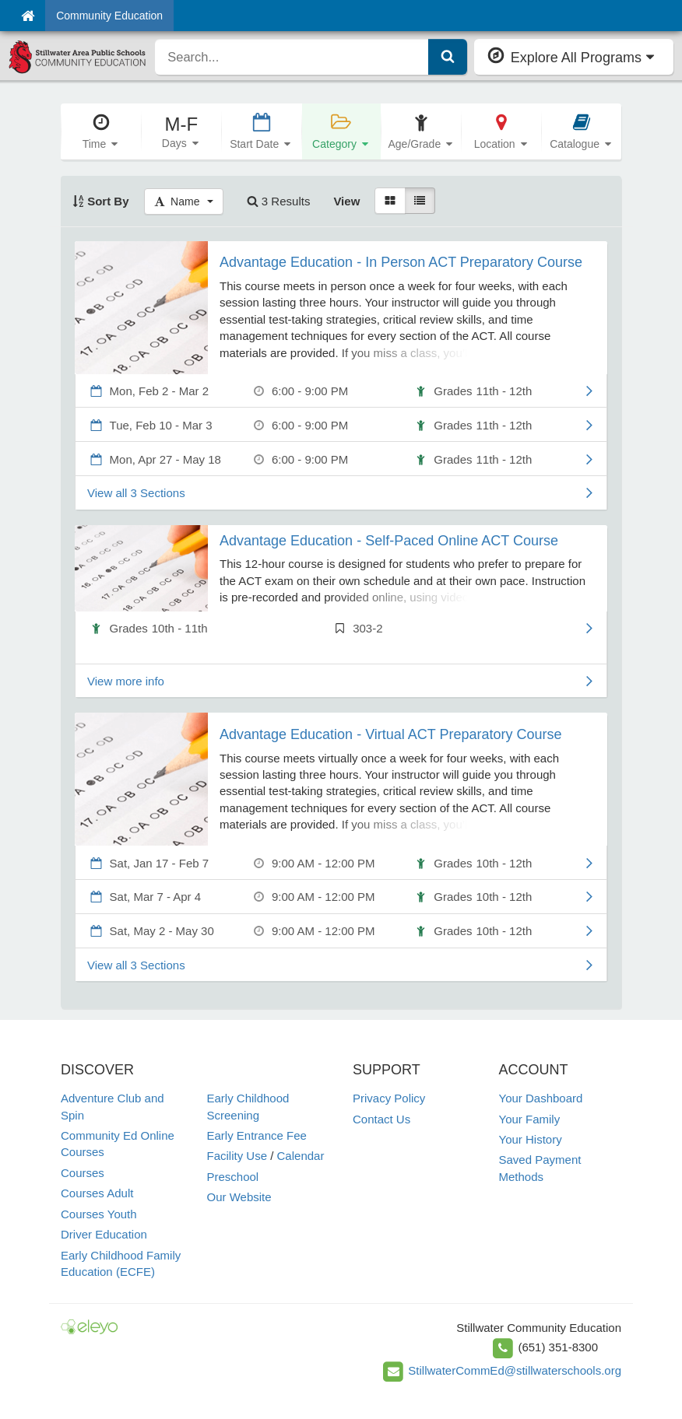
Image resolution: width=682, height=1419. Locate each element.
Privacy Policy (389, 1098)
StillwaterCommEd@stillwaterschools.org (514, 1370)
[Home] (27, 15)
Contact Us (381, 1119)
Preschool (233, 1176)
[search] (291, 57)
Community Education (109, 15)
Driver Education (104, 1234)
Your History (530, 1139)
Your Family (530, 1119)
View (346, 201)
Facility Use (237, 1155)
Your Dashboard (541, 1098)
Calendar (301, 1155)
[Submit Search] (447, 57)
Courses (82, 1172)
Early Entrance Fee (257, 1135)
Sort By (100, 201)
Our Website (239, 1197)
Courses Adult (97, 1193)
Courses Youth (99, 1214)
